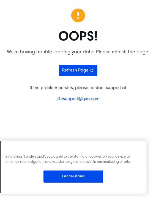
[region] (73, 167)
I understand (73, 176)
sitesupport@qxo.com (78, 99)
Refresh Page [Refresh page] (78, 70)
